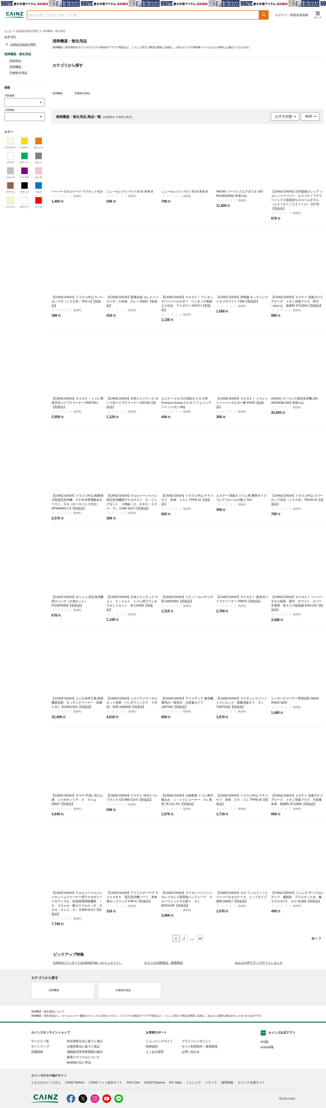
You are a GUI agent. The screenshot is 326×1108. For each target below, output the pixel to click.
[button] (264, 15)
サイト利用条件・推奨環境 (199, 1089)
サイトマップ (40, 1089)
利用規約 (152, 1089)
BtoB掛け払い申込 (79, 1105)
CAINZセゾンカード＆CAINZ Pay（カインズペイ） (87, 1006)
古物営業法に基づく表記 (83, 1089)
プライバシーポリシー (196, 1084)
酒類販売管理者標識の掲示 (85, 1095)
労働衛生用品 (18, 73)
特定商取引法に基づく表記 (85, 1084)
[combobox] (140, 15)
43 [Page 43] (200, 938)
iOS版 (265, 1085)
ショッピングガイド (159, 1084)
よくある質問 (155, 1095)
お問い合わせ (191, 1095)
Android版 (267, 1090)
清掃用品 (15, 61)
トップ (8, 30)
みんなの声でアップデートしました (259, 1006)
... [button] (192, 938)
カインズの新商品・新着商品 (163, 1006)
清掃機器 (15, 67)
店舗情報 (37, 1095)
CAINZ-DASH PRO (27, 30)
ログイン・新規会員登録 (291, 15)
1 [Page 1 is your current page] (176, 938)
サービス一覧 (40, 1084)
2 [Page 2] (184, 938)
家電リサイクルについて (83, 1100)
